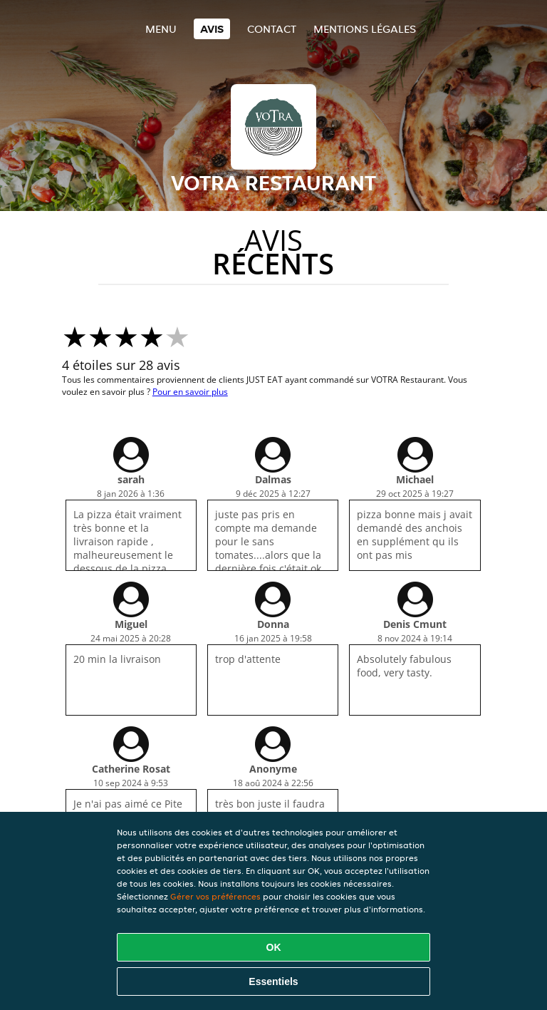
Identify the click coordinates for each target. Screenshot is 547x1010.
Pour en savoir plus (190, 392)
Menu (161, 28)
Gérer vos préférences (215, 896)
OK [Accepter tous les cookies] (273, 947)
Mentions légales (364, 28)
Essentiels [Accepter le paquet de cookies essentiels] (273, 981)
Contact (271, 28)
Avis (212, 28)
